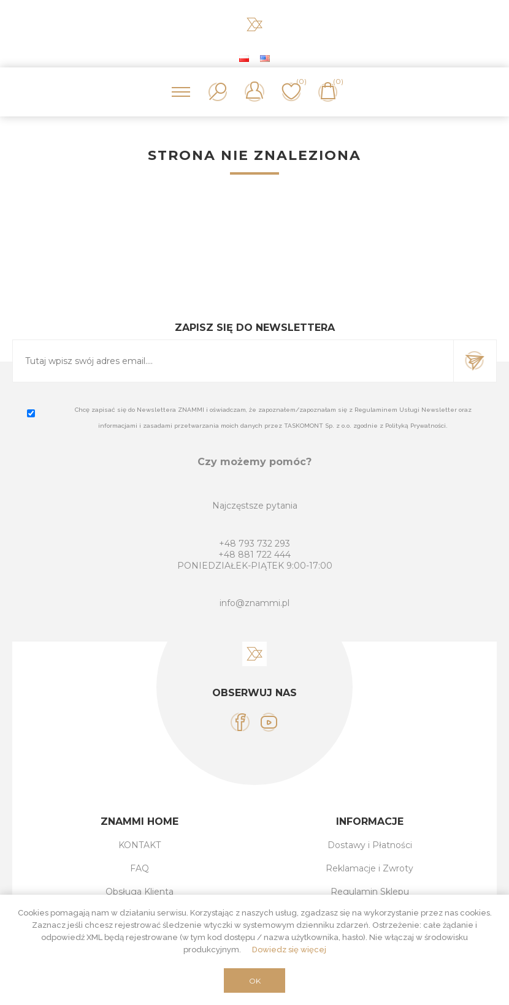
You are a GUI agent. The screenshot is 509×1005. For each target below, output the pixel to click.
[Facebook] (240, 722)
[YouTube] (269, 722)
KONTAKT (139, 845)
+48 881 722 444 (254, 554)
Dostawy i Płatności (369, 845)
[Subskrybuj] (233, 361)
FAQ (139, 868)
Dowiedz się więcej (289, 949)
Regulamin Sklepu (370, 891)
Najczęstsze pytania (254, 505)
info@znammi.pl (254, 603)
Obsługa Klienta (139, 891)
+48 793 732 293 (254, 543)
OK (255, 980)
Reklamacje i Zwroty (369, 868)
